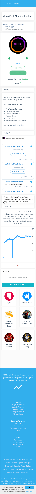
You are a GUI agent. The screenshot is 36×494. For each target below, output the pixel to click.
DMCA (18, 447)
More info (29, 491)
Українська (14, 459)
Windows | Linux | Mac (18, 428)
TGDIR (8, 3)
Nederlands (9, 466)
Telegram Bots (18, 409)
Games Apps (9, 27)
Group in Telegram (18, 407)
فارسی (24, 469)
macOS (18, 430)
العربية (18, 469)
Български (6, 469)
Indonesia (16, 473)
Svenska (17, 466)
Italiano (14, 463)
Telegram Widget (18, 412)
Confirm (25, 79)
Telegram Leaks (18, 414)
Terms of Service (18, 442)
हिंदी (27, 473)
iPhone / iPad (18, 426)
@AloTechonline (18, 125)
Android (18, 423)
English (6, 459)
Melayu (23, 473)
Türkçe (28, 466)
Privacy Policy (18, 445)
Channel (21, 24)
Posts (5, 133)
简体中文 (30, 469)
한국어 (9, 473)
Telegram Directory (9, 24)
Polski (23, 466)
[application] (18, 244)
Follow (18, 63)
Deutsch (7, 463)
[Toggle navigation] (33, 3)
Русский (22, 459)
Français (29, 459)
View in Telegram (18, 73)
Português (27, 463)
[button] (33, 228)
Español (20, 463)
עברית (13, 469)
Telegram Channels (18, 405)
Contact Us (18, 440)
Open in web (18, 68)
